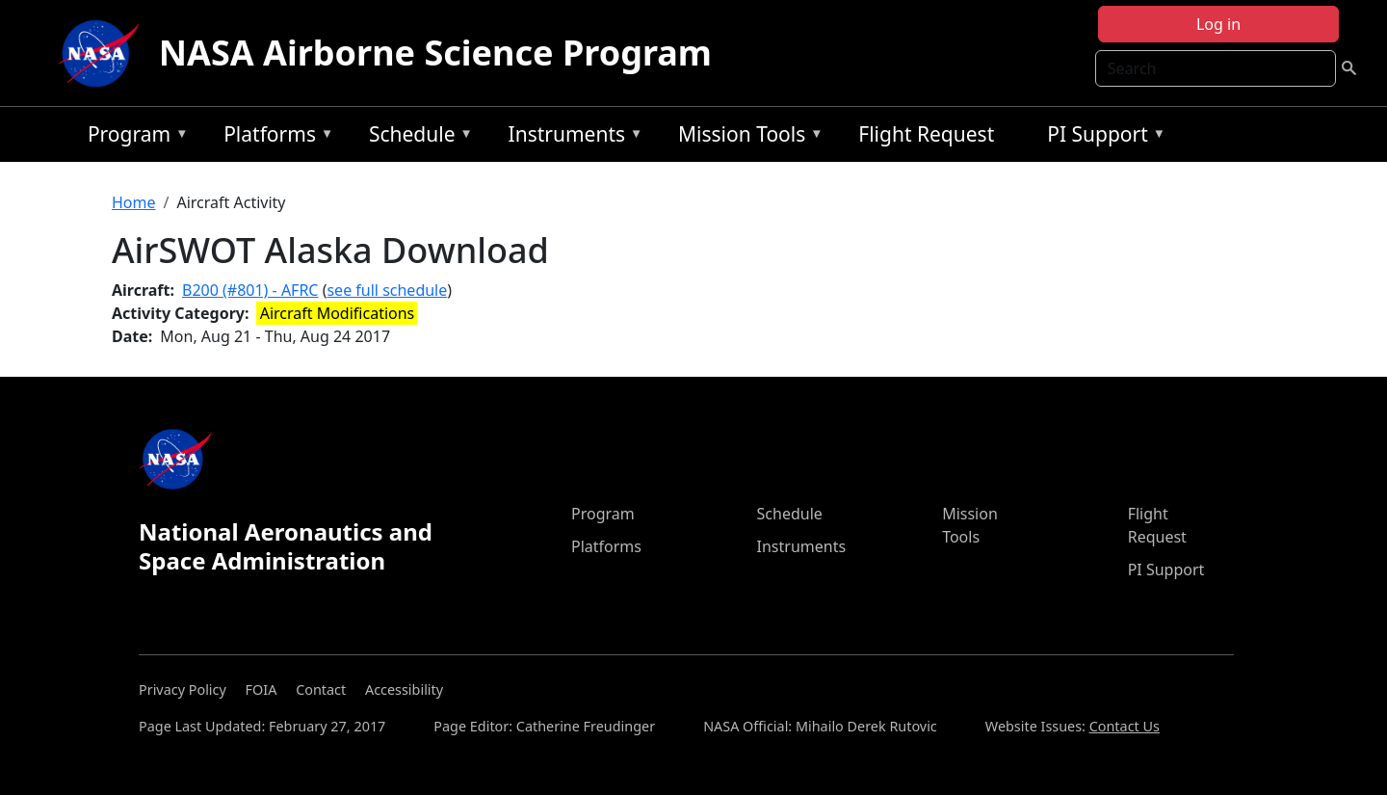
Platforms (273, 137)
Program (133, 137)
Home (134, 202)
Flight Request (926, 133)
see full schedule (387, 290)
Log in (1218, 24)
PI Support (1101, 137)
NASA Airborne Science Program (435, 52)
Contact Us (1124, 726)
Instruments (571, 137)
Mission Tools (746, 137)
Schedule (416, 137)
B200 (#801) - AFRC (250, 290)
